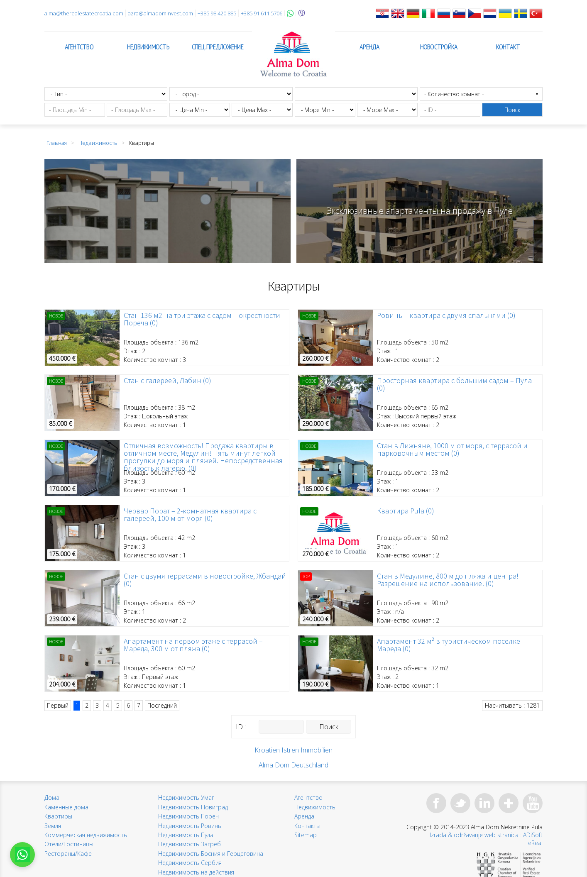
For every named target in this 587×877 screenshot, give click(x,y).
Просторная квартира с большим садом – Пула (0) (454, 384)
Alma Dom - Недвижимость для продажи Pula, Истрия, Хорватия (293, 54)
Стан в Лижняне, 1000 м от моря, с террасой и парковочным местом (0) (452, 449)
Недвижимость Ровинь (189, 826)
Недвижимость (148, 46)
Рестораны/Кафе (68, 853)
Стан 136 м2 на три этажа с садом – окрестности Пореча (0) (202, 319)
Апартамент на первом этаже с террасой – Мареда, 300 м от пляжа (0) (193, 645)
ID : (241, 726)
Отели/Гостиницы (68, 844)
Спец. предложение (217, 46)
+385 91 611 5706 (261, 13)
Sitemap (305, 835)
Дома (51, 797)
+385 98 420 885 (217, 13)
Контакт (508, 46)
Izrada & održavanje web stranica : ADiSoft (486, 835)
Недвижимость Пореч (188, 816)
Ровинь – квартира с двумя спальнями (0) (446, 315)
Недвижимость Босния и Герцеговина (210, 853)
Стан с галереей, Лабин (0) (167, 380)
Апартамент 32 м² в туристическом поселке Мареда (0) (448, 645)
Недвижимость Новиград (193, 807)
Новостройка (439, 46)
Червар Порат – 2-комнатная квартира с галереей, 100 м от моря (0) (190, 514)
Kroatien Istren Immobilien (293, 750)
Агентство (79, 46)
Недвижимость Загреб (189, 844)
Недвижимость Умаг (186, 797)
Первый (57, 705)
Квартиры (58, 816)
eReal (535, 843)
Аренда (370, 46)
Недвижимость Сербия (190, 863)
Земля (52, 826)
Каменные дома (66, 807)
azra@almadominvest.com (160, 13)
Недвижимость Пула (185, 835)
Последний (162, 705)
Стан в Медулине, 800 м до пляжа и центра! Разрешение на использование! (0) (448, 579)
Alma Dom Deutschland (293, 765)
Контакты (307, 826)
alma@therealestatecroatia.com (83, 13)
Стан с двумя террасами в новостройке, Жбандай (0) (205, 579)
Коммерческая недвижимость (85, 835)
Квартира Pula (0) (405, 511)
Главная (56, 143)
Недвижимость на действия (196, 872)
